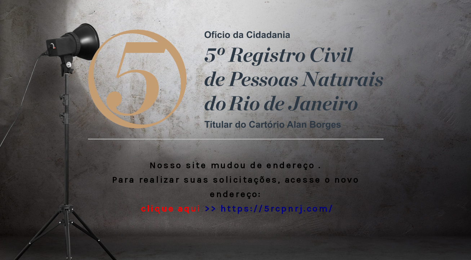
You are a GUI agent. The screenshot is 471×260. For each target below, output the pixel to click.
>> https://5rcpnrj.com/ (235, 208)
